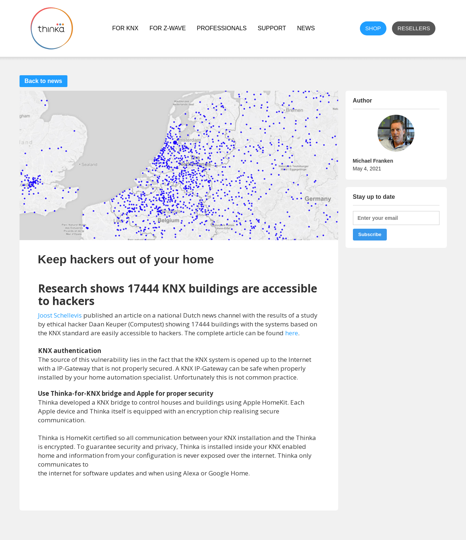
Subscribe (370, 234)
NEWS (306, 28)
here (291, 333)
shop (373, 28)
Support (271, 28)
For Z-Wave (168, 28)
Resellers (413, 28)
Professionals (221, 28)
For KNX (125, 28)
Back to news (43, 81)
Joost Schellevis (60, 315)
